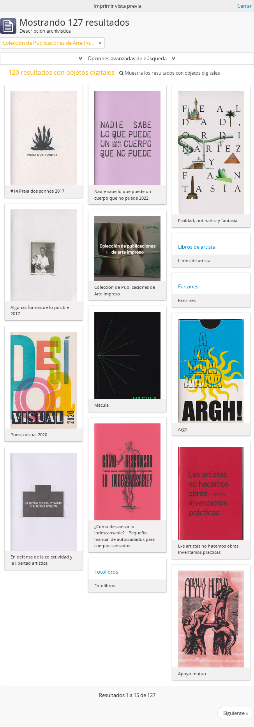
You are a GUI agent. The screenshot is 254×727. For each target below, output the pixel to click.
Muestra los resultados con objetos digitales (169, 73)
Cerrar (244, 5)
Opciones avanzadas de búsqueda (127, 58)
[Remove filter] (100, 43)
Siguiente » (235, 712)
